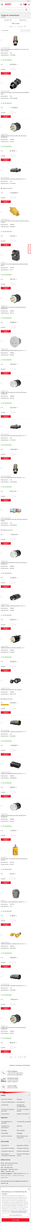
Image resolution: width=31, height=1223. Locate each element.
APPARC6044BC (5, 984)
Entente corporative (23, 1151)
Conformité (4, 1105)
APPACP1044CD (5, 177)
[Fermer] (29, 1189)
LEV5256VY (4, 857)
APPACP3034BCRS (6, 476)
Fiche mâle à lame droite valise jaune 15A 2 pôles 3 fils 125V (15, 221)
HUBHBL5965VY (5, 219)
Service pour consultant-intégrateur (8, 1154)
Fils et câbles (21, 1130)
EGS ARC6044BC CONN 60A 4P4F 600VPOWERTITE (14, 985)
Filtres (7, 20)
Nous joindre (5, 1114)
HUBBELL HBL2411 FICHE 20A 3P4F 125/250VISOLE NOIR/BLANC (13, 1028)
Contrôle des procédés (24, 1121)
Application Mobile (22, 1145)
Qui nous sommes (6, 1099)
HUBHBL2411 (4, 1026)
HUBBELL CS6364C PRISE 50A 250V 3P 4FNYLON (13, 606)
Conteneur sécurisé (7, 1151)
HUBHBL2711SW (5, 688)
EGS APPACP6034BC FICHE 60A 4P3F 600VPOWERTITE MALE (15, 93)
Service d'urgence (12, 1071)
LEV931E (3, 900)
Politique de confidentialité (21, 1105)
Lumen (15, 1095)
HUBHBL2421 (4, 134)
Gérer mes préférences (15, 1215)
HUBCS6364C (5, 604)
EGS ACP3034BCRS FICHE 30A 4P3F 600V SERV (13, 477)
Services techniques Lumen (23, 1154)
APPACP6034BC (5, 91)
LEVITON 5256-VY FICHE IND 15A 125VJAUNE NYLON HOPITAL (14, 859)
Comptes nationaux (23, 1148)
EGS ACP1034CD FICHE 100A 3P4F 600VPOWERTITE (14, 435)
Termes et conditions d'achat (23, 1110)
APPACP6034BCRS (6, 518)
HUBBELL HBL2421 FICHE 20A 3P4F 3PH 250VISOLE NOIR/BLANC (13, 136)
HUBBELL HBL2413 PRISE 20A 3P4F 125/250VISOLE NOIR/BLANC (13, 816)
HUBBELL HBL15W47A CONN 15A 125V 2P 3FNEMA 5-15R (15, 944)
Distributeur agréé (12, 1078)
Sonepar (19, 1099)
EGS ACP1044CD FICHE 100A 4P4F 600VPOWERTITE (14, 179)
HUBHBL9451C (5, 646)
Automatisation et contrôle (6, 1122)
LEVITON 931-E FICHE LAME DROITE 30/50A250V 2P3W (15, 902)
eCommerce (5, 1145)
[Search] (15, 10)
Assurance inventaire (7, 1148)
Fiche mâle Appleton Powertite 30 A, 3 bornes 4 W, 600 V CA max (15, 50)
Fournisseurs (21, 1102)
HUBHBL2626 (4, 349)
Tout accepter (15, 1220)
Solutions (15, 1141)
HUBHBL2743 (4, 391)
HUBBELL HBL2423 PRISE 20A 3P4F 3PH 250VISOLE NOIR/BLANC (14, 563)
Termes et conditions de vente (8, 1110)
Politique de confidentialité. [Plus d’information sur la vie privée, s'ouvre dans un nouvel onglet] (19, 1211)
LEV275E (3, 262)
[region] (15, 1205)
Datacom (19, 1126)
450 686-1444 (10, 1171)
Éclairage (4, 1130)
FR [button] (28, 1)
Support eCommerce (23, 1114)
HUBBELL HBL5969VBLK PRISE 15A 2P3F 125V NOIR (13, 773)
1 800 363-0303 (18, 1173)
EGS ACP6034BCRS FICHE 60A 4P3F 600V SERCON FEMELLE (14, 520)
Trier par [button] (22, 20)
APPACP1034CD (5, 434)
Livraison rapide (12, 1086)
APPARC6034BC (5, 730)
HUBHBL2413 (4, 814)
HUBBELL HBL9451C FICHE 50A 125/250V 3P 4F (12, 647)
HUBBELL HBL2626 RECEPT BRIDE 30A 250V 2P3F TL (14, 350)
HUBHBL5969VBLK (6, 772)
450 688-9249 (8, 1167)
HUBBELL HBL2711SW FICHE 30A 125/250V (11, 689)
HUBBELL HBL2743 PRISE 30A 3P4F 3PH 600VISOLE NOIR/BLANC (14, 393)
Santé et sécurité (6, 1136)
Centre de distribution (8, 1102)
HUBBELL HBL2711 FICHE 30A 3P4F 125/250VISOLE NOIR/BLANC (13, 308)
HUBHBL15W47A (5, 942)
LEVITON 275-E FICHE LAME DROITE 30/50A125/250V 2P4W (14, 264)
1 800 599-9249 (13, 1169)
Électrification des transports (22, 1136)
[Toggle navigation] (2, 4)
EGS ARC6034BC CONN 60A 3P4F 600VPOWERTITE (14, 731)
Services (15, 1118)
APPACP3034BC (5, 48)
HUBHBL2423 (4, 561)
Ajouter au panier (6, 73)
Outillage (19, 1133)
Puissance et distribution (5, 1126)
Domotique (4, 1133)
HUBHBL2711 (4, 306)
